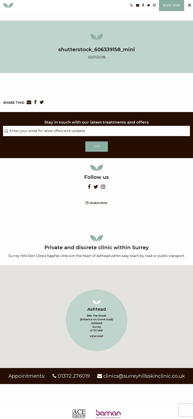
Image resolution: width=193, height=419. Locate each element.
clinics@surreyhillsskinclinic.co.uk (141, 376)
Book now (171, 5)
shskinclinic (97, 203)
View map (96, 336)
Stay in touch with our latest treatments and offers (96, 122)
